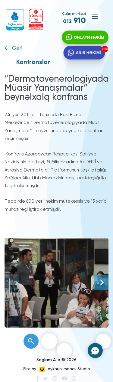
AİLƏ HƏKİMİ (88, 56)
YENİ (105, 50)
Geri (17, 48)
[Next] (101, 282)
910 (74, 21)
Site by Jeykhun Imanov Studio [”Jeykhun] (56, 369)
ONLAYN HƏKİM (87, 39)
